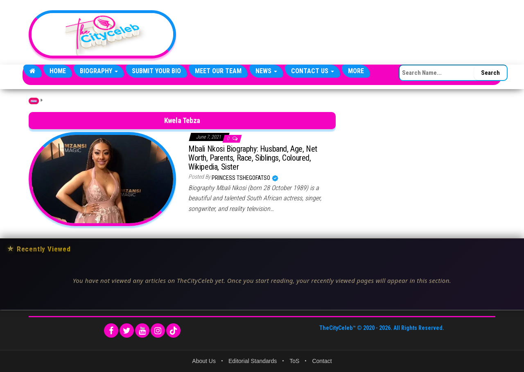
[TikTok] (173, 330)
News (266, 71)
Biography (99, 71)
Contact (322, 361)
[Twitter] (127, 330)
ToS (294, 361)
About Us (204, 361)
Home (58, 71)
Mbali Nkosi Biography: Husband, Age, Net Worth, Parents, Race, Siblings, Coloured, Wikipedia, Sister (252, 158)
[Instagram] (158, 330)
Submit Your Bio (156, 71)
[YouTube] (142, 330)
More (356, 71)
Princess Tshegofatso (241, 178)
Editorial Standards (252, 361)
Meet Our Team (218, 71)
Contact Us (312, 71)
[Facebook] (111, 330)
